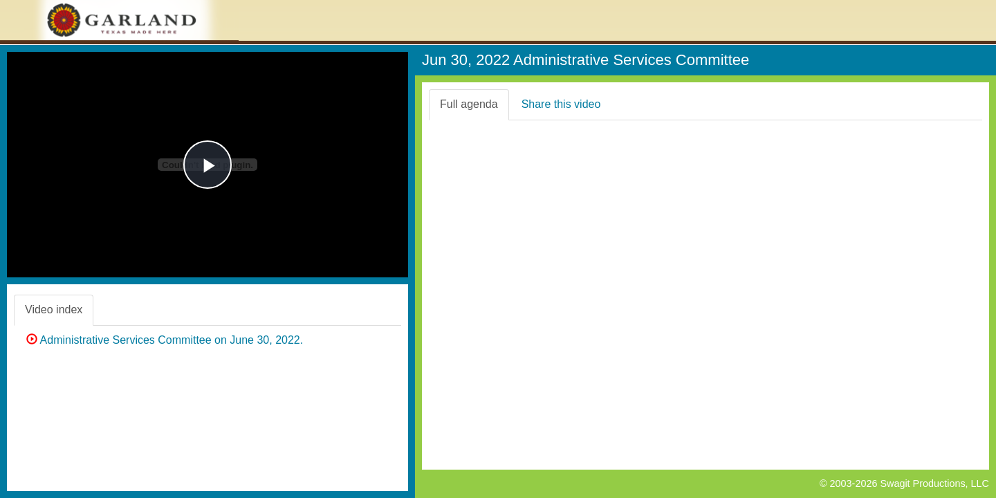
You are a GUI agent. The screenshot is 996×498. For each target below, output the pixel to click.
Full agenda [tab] (469, 104)
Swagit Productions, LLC (934, 483)
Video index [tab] (53, 309)
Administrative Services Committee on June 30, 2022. (164, 340)
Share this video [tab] (561, 104)
